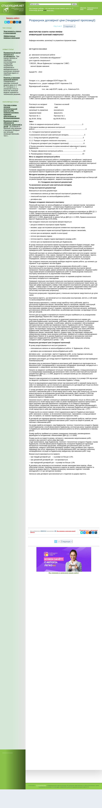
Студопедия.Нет (41, 785)
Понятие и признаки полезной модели (12, 78)
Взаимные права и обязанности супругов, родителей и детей (13, 123)
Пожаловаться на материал (92, 8)
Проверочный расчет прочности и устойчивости (12, 54)
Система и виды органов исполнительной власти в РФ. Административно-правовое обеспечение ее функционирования (11, 111)
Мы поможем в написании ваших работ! (64, 573)
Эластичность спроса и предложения (12, 32)
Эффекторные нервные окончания (12, 37)
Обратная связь (83, 8)
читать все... (50, 10)
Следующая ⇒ (69, 26)
